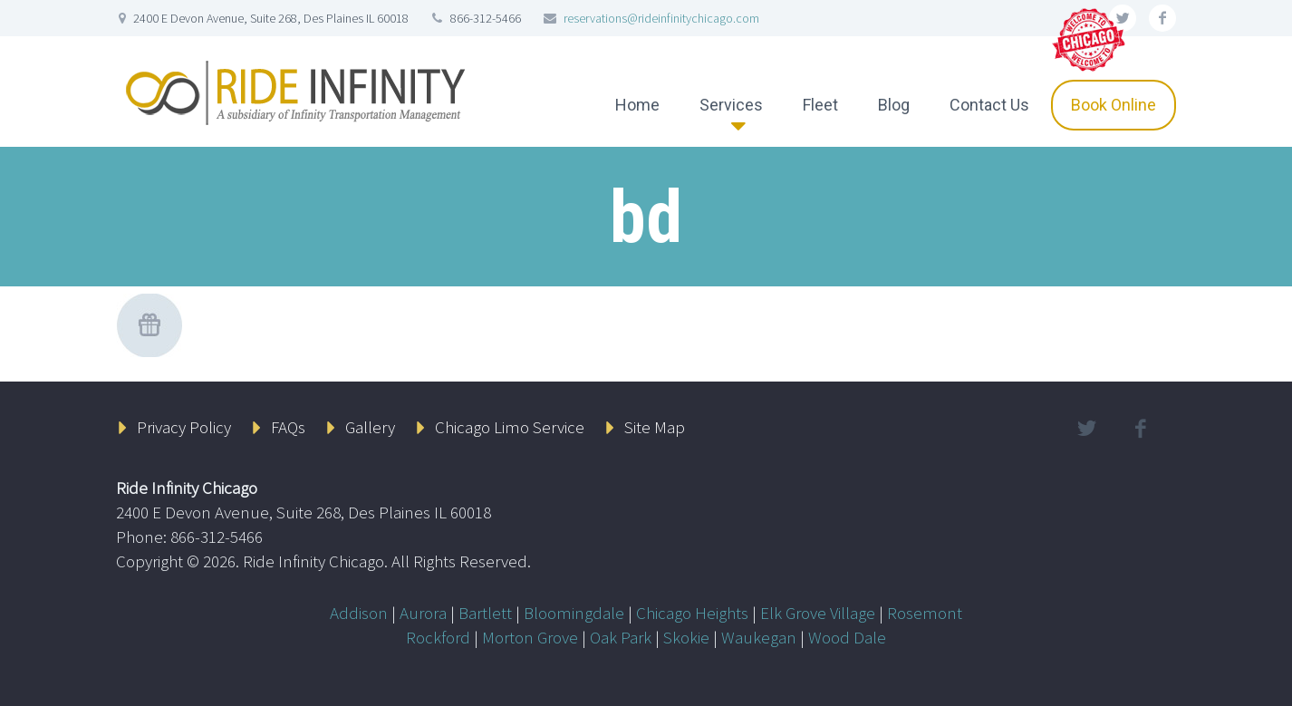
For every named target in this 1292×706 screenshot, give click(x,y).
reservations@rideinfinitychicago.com (661, 18)
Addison (359, 613)
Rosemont (924, 613)
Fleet (820, 104)
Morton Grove (530, 637)
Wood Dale (847, 637)
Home (637, 104)
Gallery (370, 427)
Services (731, 104)
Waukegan (758, 637)
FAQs (288, 427)
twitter (1086, 428)
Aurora (423, 613)
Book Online (1113, 104)
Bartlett (485, 613)
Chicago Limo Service (509, 427)
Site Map (654, 427)
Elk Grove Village (817, 613)
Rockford (438, 637)
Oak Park (620, 637)
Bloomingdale (574, 613)
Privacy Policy (184, 427)
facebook (1162, 18)
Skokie (686, 637)
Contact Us (989, 104)
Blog (894, 104)
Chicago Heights (692, 613)
